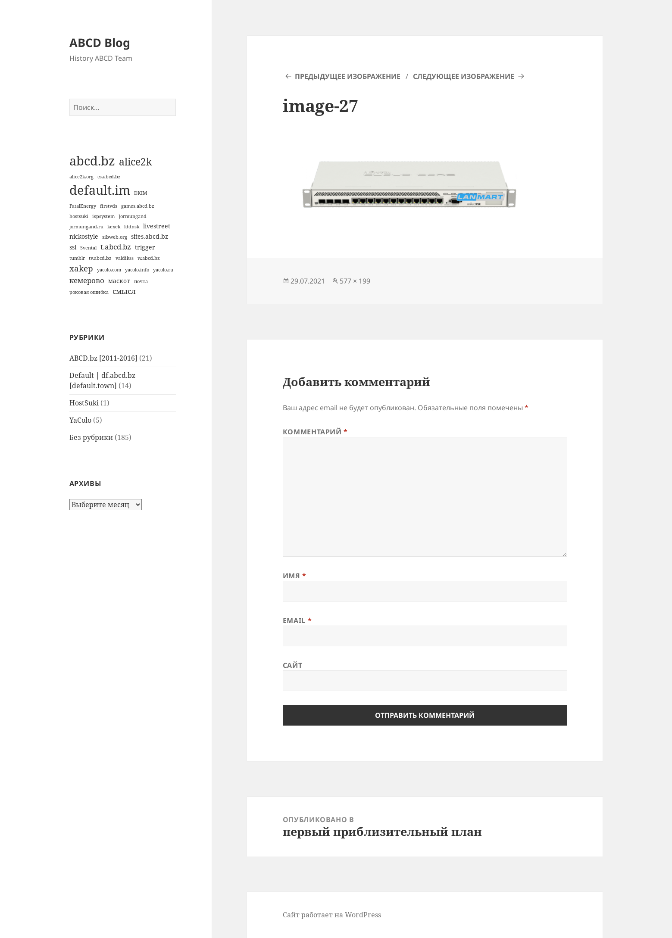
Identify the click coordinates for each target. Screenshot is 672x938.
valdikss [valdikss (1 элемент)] (125, 258)
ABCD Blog (99, 42)
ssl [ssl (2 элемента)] (72, 247)
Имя (294, 575)
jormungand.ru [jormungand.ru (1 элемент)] (86, 227)
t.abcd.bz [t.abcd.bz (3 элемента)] (115, 247)
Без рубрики (91, 437)
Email (297, 620)
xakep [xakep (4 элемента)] (81, 268)
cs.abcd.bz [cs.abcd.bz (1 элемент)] (109, 177)
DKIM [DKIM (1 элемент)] (140, 193)
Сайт (293, 665)
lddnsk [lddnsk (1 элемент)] (131, 227)
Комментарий (315, 431)
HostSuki (84, 403)
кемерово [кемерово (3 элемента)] (86, 280)
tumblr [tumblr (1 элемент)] (77, 258)
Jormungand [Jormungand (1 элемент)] (133, 216)
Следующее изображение (463, 76)
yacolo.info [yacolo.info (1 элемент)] (137, 270)
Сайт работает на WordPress (332, 914)
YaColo (80, 420)
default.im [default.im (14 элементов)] (99, 190)
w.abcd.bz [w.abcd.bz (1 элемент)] (149, 258)
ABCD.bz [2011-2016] (103, 358)
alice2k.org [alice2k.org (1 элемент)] (81, 177)
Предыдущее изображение (347, 76)
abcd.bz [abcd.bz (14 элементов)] (92, 160)
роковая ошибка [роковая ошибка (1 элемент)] (89, 292)
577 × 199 (355, 281)
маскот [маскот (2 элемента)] (119, 281)
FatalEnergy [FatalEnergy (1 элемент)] (82, 206)
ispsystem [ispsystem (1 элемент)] (103, 216)
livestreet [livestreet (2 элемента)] (156, 226)
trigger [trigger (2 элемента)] (145, 247)
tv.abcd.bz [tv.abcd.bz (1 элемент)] (100, 258)
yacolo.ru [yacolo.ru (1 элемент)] (163, 270)
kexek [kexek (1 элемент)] (113, 227)
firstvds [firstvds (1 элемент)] (108, 206)
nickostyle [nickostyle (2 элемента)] (83, 236)
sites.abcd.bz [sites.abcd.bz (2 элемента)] (149, 236)
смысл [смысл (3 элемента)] (124, 291)
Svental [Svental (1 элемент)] (88, 248)
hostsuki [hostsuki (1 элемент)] (78, 216)
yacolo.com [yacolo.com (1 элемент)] (109, 270)
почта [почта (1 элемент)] (141, 281)
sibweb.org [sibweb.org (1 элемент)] (114, 237)
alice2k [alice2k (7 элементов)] (135, 161)
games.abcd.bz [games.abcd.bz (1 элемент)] (137, 206)
